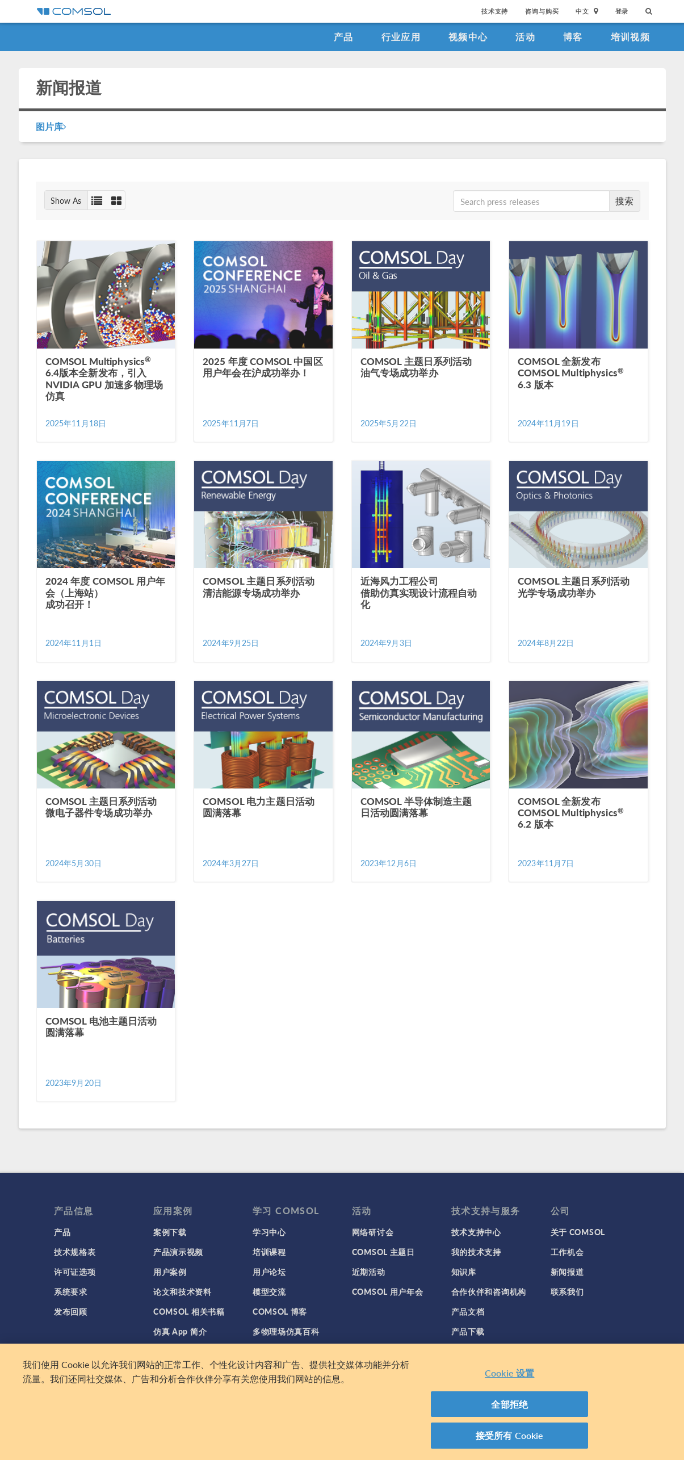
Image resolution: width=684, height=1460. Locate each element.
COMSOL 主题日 (383, 1251)
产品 (344, 36)
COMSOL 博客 (280, 1311)
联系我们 (567, 1291)
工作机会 (567, 1251)
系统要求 (70, 1291)
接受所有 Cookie (510, 1435)
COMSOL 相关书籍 (189, 1311)
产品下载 (468, 1331)
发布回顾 (70, 1311)
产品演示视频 (178, 1251)
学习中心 (269, 1231)
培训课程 (269, 1251)
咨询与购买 (542, 11)
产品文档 (468, 1311)
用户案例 (170, 1271)
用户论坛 (269, 1271)
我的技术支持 (476, 1251)
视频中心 (468, 36)
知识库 (463, 1271)
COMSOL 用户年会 (387, 1291)
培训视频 (630, 36)
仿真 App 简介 (180, 1331)
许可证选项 (75, 1271)
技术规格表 (75, 1251)
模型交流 (269, 1291)
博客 (573, 36)
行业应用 (401, 36)
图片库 (51, 126)
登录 (622, 11)
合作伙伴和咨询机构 (488, 1291)
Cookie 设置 (509, 1372)
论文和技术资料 (182, 1291)
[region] (342, 1402)
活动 (525, 36)
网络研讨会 (373, 1231)
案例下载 (170, 1231)
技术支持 (494, 11)
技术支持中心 (476, 1231)
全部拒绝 (509, 1404)
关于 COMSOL (578, 1231)
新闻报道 (567, 1271)
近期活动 (368, 1271)
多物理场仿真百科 (286, 1331)
